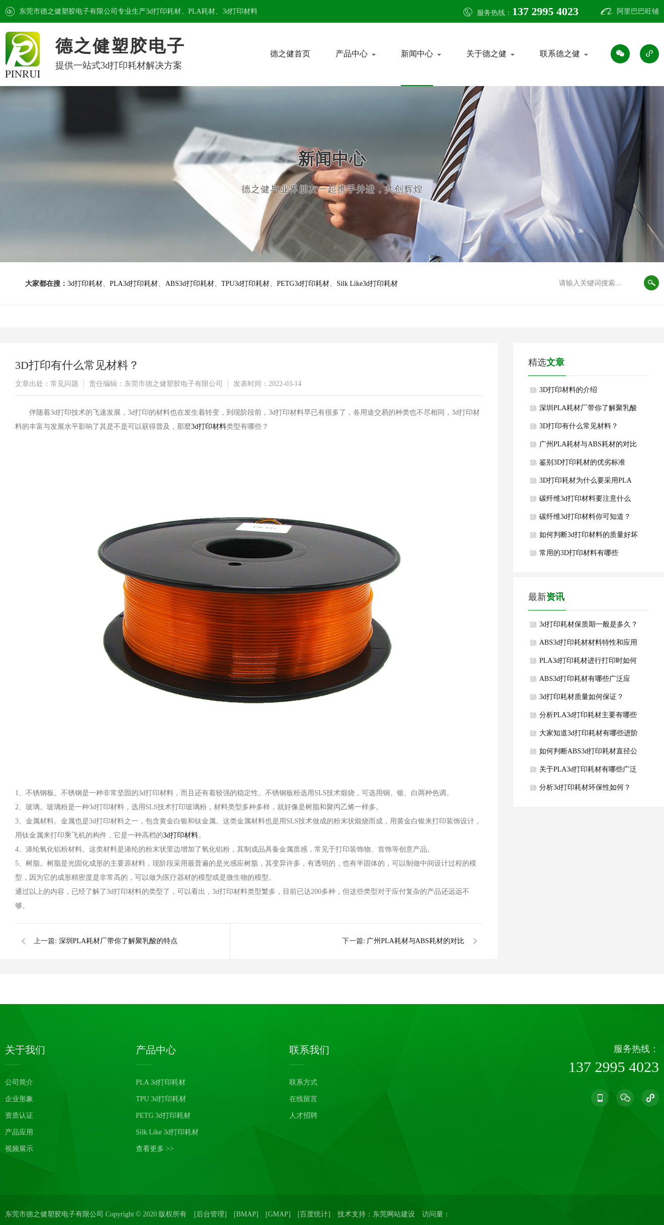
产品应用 (19, 1132)
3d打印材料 (240, 11)
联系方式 (303, 1082)
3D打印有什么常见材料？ (578, 426)
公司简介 (19, 1082)
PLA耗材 (201, 11)
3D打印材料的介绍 (568, 390)
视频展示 (19, 1149)
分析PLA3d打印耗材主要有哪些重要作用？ (588, 717)
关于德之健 (486, 53)
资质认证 (19, 1115)
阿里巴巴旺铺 (638, 11)
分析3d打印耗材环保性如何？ (585, 787)
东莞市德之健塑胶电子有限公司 (54, 1214)
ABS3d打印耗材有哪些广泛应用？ (584, 681)
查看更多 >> (155, 1149)
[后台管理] (210, 1214)
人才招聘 (303, 1115)
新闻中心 (417, 53)
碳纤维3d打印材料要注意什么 (585, 498)
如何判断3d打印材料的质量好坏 (588, 535)
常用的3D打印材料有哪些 (578, 553)
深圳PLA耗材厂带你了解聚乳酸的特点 (118, 941)
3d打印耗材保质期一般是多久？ (588, 624)
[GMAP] (278, 1214)
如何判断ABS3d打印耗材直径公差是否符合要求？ (588, 753)
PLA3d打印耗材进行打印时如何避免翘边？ (588, 663)
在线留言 (303, 1099)
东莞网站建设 (394, 1214)
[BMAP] (246, 1214)
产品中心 (352, 53)
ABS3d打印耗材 (189, 283)
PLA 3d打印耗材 (161, 1082)
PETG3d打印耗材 (303, 283)
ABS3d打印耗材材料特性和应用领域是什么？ (588, 645)
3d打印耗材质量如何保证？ (581, 697)
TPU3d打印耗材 (245, 283)
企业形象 (19, 1099)
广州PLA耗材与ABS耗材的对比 (415, 941)
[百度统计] (314, 1214)
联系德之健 (560, 53)
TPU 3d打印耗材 (161, 1099)
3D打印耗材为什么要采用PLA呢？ (585, 483)
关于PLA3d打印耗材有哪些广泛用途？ (588, 772)
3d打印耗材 (163, 11)
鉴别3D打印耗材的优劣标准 (582, 462)
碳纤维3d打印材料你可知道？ (585, 516)
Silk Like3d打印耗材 (367, 283)
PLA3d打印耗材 (134, 283)
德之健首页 (290, 53)
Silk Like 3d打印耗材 (167, 1132)
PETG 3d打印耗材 (163, 1115)
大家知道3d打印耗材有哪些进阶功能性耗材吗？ (588, 735)
